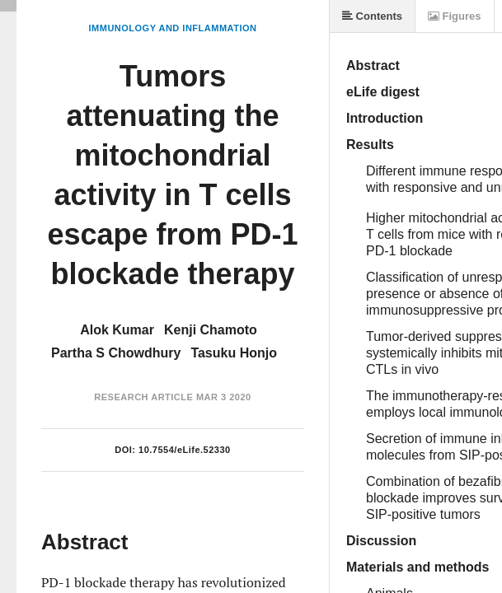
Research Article (143, 397)
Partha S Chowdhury (116, 353)
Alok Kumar (117, 330)
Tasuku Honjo (233, 353)
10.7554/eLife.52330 (184, 450)
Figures (454, 16)
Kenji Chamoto (210, 330)
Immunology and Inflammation (173, 28)
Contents (372, 16)
